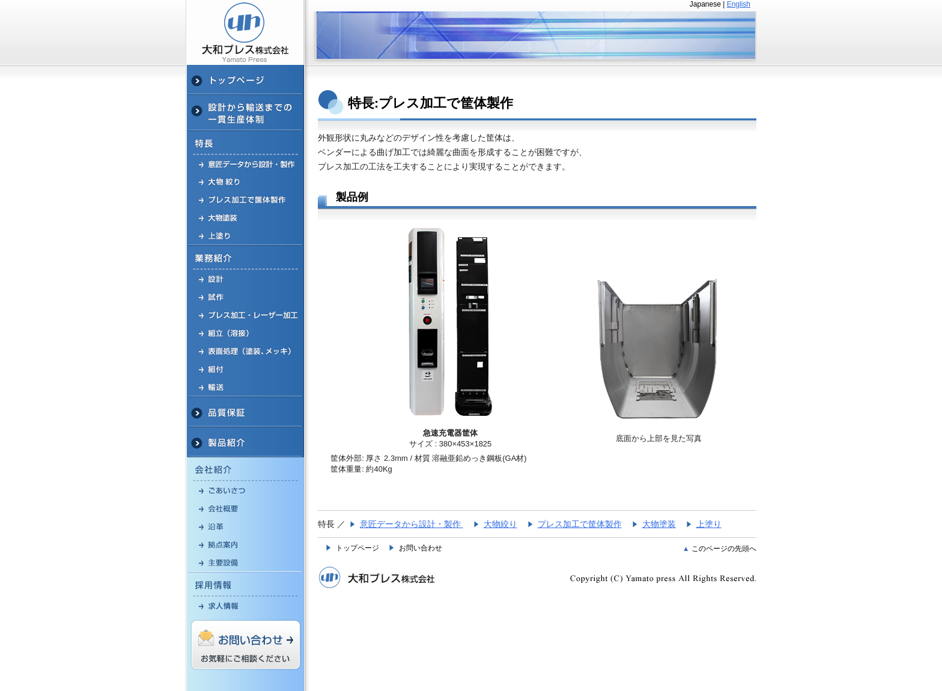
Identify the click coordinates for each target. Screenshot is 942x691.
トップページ (357, 548)
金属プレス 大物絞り (245, 181)
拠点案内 (245, 544)
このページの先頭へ (723, 548)
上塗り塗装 (245, 236)
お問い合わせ (420, 548)
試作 (245, 297)
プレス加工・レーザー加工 (245, 315)
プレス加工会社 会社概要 (245, 508)
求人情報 (245, 606)
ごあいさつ (245, 490)
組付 (245, 369)
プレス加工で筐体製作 (245, 199)
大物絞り (500, 524)
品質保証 (245, 412)
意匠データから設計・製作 (245, 163)
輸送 (245, 387)
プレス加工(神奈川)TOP (245, 80)
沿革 (245, 526)
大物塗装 (659, 524)
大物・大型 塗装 (245, 218)
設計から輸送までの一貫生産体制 (245, 113)
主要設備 (245, 563)
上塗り (709, 524)
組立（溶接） (245, 333)
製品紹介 (245, 442)
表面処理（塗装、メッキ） (245, 351)
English (738, 4)
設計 (245, 279)
